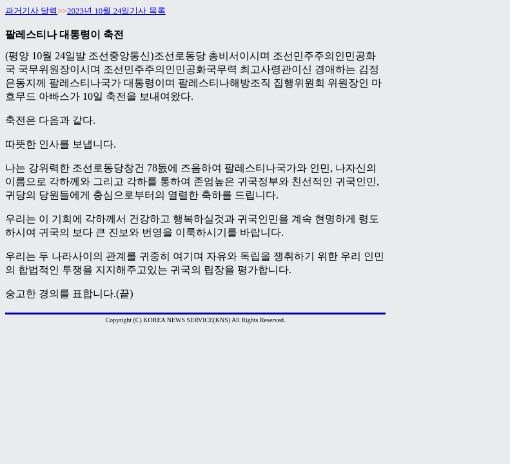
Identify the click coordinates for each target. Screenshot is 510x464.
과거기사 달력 (31, 10)
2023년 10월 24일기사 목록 (116, 10)
